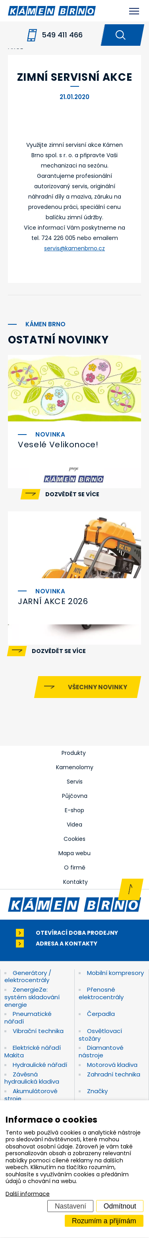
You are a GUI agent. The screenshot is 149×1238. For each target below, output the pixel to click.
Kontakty (75, 882)
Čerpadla (101, 1014)
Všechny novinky (97, 687)
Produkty (74, 753)
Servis (75, 782)
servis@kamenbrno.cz (74, 248)
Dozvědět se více (72, 494)
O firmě (74, 867)
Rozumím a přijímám (104, 1220)
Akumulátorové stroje (31, 1095)
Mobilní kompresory (115, 973)
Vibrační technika (38, 1031)
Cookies (74, 839)
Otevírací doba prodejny (77, 933)
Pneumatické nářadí (28, 1017)
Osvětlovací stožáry (100, 1035)
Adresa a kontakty (66, 943)
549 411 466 (62, 35)
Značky (97, 1091)
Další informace (28, 1194)
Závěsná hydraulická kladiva (31, 1078)
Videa (74, 825)
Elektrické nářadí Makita (32, 1051)
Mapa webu (74, 853)
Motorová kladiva (112, 1065)
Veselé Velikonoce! (58, 444)
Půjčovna (74, 796)
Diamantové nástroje (101, 1051)
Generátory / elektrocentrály (27, 977)
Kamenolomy (74, 767)
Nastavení (70, 1206)
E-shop (74, 810)
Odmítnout (120, 1206)
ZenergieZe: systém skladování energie (32, 997)
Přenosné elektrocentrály (101, 993)
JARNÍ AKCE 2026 (53, 601)
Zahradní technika (113, 1074)
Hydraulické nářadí (40, 1065)
